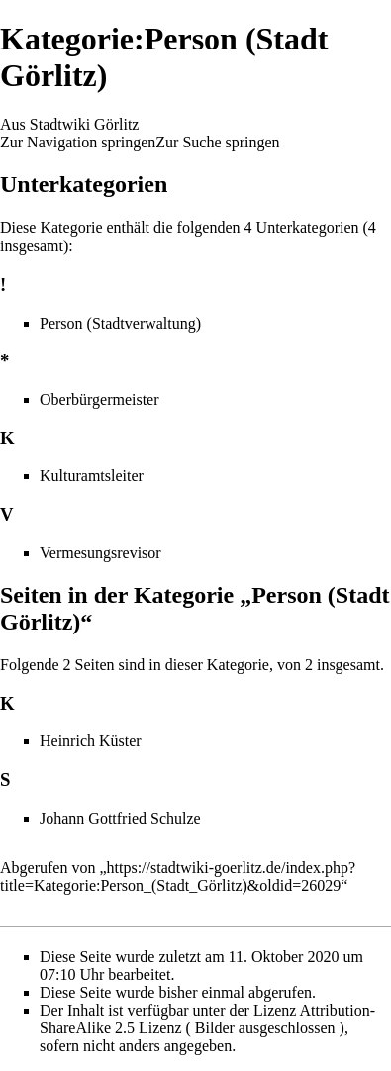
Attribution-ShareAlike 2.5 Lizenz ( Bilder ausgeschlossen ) (207, 1019)
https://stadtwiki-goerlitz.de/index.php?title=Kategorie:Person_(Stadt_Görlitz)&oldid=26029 (177, 876)
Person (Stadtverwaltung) (120, 323)
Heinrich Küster (91, 740)
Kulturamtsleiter (92, 475)
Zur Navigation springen (77, 142)
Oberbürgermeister (99, 399)
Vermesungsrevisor (100, 552)
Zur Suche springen (217, 142)
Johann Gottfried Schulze (120, 818)
